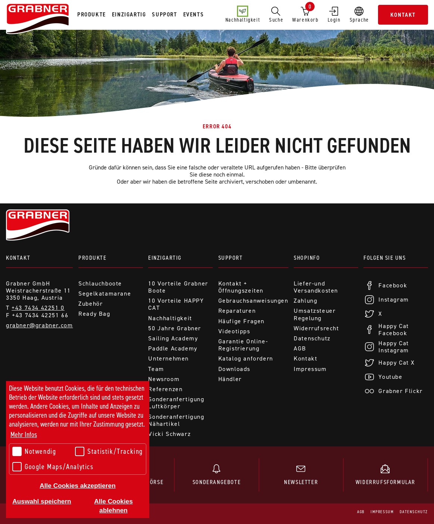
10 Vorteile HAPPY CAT (176, 304)
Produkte (92, 258)
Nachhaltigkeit (242, 15)
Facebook (392, 285)
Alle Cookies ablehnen (113, 506)
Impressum (310, 368)
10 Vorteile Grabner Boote (178, 287)
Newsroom (163, 379)
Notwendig (34, 451)
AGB (300, 348)
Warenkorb (305, 13)
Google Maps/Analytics (53, 466)
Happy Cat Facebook (393, 329)
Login (334, 15)
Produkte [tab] (91, 14)
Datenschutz (312, 338)
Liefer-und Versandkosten (316, 287)
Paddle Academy (172, 348)
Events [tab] (193, 14)
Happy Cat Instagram (393, 347)
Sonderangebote (216, 475)
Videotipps (234, 331)
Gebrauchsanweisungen (253, 300)
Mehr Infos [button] (23, 434)
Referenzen (165, 389)
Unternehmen (168, 358)
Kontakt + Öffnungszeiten (240, 287)
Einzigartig (165, 258)
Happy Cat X (396, 362)
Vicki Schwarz (169, 433)
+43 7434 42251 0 (38, 308)
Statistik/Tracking (109, 451)
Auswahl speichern (41, 501)
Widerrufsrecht (316, 328)
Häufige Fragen (241, 321)
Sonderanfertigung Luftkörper (176, 403)
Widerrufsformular (385, 475)
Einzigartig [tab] (129, 14)
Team (156, 368)
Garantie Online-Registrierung (243, 345)
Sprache (359, 15)
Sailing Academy (173, 338)
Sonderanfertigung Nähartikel (176, 420)
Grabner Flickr (400, 390)
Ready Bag (94, 313)
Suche (276, 15)
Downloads (234, 368)
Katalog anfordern (245, 358)
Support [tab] (164, 14)
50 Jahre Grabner (174, 328)
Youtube (390, 376)
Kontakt (403, 15)
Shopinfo (307, 258)
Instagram (393, 299)
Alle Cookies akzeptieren (77, 485)
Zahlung (305, 300)
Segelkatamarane (104, 293)
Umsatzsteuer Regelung (314, 314)
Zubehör (90, 303)
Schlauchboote (100, 283)
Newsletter (301, 475)
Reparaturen (237, 310)
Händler (230, 379)
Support (230, 258)
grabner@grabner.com (39, 325)
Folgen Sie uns (384, 258)
